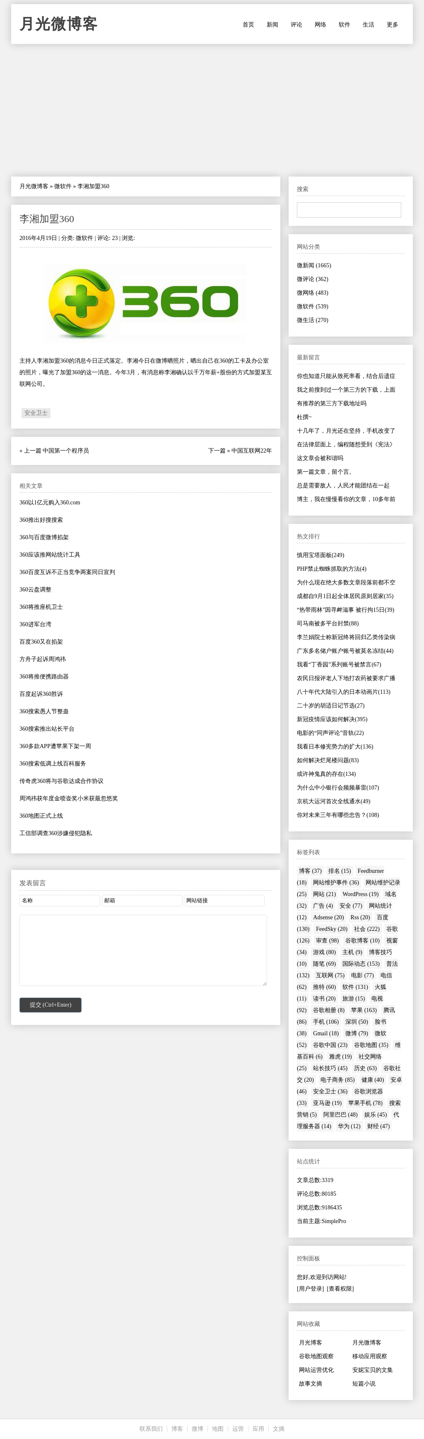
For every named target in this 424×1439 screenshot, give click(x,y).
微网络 (312, 293)
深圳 (356, 1022)
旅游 (353, 999)
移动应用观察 (369, 1356)
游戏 (324, 952)
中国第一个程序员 (66, 451)
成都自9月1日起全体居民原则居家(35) (345, 596)
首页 (248, 25)
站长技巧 (330, 1068)
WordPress (360, 894)
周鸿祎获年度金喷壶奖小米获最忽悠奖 (68, 798)
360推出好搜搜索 (41, 520)
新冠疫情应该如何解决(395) (332, 719)
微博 (356, 1033)
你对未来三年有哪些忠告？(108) (338, 815)
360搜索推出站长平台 (47, 729)
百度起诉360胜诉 (41, 694)
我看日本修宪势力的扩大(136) (335, 747)
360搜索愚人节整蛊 (44, 711)
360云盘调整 (35, 589)
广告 (323, 906)
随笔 (324, 964)
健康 (372, 1080)
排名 (339, 871)
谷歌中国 (330, 1045)
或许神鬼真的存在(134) (326, 774)
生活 (368, 25)
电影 (362, 975)
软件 (344, 25)
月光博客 (310, 1343)
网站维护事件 (336, 882)
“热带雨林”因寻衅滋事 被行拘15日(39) (345, 610)
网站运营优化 (316, 1370)
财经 (378, 1126)
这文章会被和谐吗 (320, 458)
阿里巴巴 (340, 1115)
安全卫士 (36, 413)
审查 (327, 941)
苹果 (364, 1010)
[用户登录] (310, 1289)
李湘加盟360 (46, 218)
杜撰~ (304, 417)
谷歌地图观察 (316, 1356)
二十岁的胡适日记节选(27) (330, 706)
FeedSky (331, 929)
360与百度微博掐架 (44, 537)
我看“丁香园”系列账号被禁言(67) (339, 664)
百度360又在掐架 (41, 642)
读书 (324, 999)
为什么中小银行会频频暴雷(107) (338, 788)
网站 (324, 894)
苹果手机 (365, 1103)
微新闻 (314, 265)
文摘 (278, 1429)
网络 (320, 25)
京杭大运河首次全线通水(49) (333, 801)
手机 (326, 1022)
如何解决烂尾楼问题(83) (328, 760)
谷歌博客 (362, 941)
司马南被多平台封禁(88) (328, 623)
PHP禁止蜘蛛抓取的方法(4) (331, 569)
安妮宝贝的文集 (372, 1370)
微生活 (312, 320)
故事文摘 (310, 1384)
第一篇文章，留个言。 (326, 472)
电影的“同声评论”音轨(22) (330, 733)
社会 (367, 929)
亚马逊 (327, 1103)
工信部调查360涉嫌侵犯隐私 (55, 833)
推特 (324, 987)
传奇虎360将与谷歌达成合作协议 (61, 781)
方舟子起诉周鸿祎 (42, 659)
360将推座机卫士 (41, 607)
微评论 (312, 279)
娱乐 (375, 1115)
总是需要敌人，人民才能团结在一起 (343, 485)
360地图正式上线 (41, 816)
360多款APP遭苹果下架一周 (55, 746)
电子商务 (337, 1080)
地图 (218, 1429)
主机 (352, 952)
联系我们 (151, 1429)
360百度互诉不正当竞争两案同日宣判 (67, 572)
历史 (365, 1068)
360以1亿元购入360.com (49, 502)
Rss (360, 917)
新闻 (272, 25)
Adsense (328, 917)
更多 (392, 25)
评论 (296, 25)
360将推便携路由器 (44, 676)
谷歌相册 (328, 1010)
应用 (258, 1429)
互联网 (330, 975)
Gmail (326, 1033)
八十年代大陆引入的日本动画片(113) (343, 692)
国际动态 (361, 964)
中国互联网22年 (251, 451)
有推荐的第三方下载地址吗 (331, 403)
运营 (238, 1429)
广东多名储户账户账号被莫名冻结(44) (345, 651)
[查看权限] (340, 1289)
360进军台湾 (35, 624)
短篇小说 (364, 1384)
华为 (349, 1126)
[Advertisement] (212, 110)
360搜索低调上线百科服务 (52, 764)
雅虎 (340, 1057)
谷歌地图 (371, 1045)
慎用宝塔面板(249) (320, 555)
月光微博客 (58, 24)
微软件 (63, 186)
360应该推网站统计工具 (49, 555)
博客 (310, 871)
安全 (351, 906)
